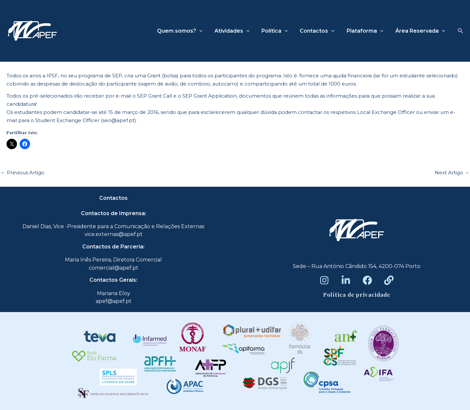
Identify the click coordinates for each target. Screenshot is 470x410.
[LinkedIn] (346, 280)
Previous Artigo (22, 172)
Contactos (321, 31)
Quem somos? (188, 31)
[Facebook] (367, 280)
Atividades (239, 31)
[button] (460, 31)
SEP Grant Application (209, 96)
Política (280, 31)
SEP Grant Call (154, 96)
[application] (207, 31)
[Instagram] (324, 280)
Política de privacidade (356, 294)
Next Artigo (452, 172)
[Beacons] (389, 280)
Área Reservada (421, 31)
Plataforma (367, 31)
